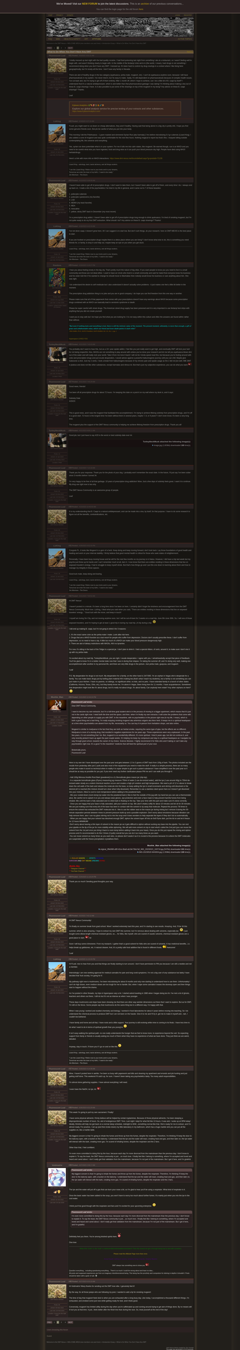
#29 (70, 468)
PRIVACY (59, 15)
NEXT (70, 48)
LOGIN (177, 15)
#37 (70, 1069)
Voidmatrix (57, 1165)
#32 (70, 596)
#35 (70, 916)
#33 (70, 697)
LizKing (57, 121)
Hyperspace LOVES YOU (78, 339)
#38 (70, 1108)
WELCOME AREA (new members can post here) (83, 43)
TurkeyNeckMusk (57, 344)
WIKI (58, 39)
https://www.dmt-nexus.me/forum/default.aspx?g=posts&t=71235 (136, 158)
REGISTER (188, 15)
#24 (70, 226)
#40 (70, 1281)
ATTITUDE (96, 39)
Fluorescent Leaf (57, 55)
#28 (70, 430)
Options (190, 52)
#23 (70, 180)
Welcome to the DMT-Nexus (56, 43)
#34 (70, 877)
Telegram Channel (77, 868)
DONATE (70, 15)
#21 (70, 55)
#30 (70, 507)
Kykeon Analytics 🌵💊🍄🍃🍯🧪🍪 (88, 105)
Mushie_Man (57, 697)
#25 (70, 265)
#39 (70, 1165)
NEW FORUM (89, 3)
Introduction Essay (108, 43)
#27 (70, 382)
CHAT (50, 15)
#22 (70, 121)
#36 (70, 959)
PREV (49, 48)
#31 (70, 546)
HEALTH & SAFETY (72, 39)
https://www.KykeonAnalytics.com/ (86, 111)
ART (86, 39)
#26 (70, 344)
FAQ (50, 39)
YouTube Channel (77, 871)
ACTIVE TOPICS (185, 39)
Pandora (57, 265)
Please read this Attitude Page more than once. (131, 1254)
